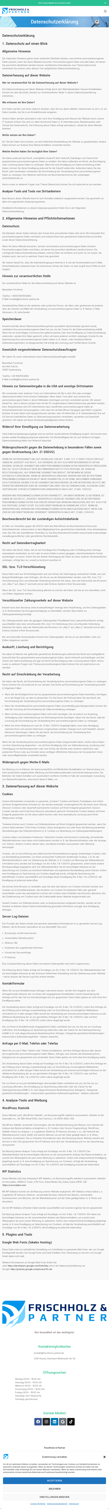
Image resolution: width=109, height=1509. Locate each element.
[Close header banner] (105, 3)
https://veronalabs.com (14, 1185)
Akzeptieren (54, 1480)
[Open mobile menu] (105, 11)
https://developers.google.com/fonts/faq (28, 1265)
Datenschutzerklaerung (57, 1504)
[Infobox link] (54, 1448)
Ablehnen (54, 1488)
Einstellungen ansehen (54, 1497)
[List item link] (54, 1353)
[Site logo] (15, 11)
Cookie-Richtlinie (38, 1504)
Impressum (74, 1504)
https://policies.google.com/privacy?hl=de (31, 1269)
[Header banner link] (50, 3)
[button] (104, 1456)
